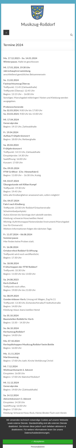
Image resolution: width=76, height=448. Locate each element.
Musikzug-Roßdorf (38, 24)
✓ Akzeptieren (37, 441)
